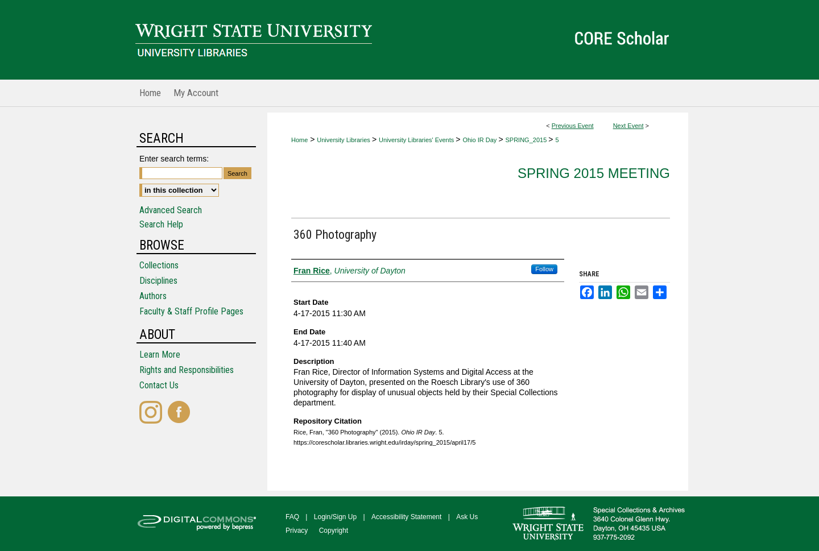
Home (299, 139)
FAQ (292, 517)
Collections (159, 265)
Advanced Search (170, 210)
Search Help (161, 224)
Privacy (297, 531)
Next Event (628, 125)
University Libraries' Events (417, 139)
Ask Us (467, 517)
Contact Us (159, 385)
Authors (153, 296)
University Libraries (344, 139)
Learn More (159, 354)
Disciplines (158, 280)
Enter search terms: (174, 158)
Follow (544, 269)
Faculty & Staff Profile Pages (191, 311)
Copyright (333, 531)
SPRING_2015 (526, 139)
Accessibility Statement (406, 517)
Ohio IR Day (480, 139)
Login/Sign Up (335, 517)
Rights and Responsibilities (186, 369)
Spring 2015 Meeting (594, 173)
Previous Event (573, 125)
